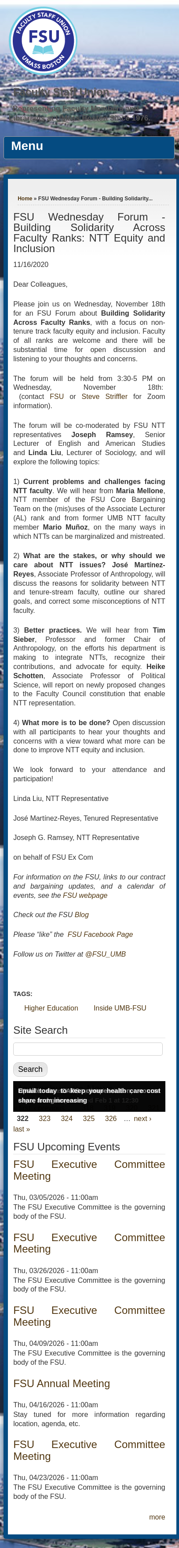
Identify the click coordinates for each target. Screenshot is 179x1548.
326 (111, 1118)
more (157, 1517)
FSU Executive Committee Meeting (89, 1169)
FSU (59, 396)
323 (45, 1118)
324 (67, 1118)
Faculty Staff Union (61, 92)
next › (142, 1118)
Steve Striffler (105, 396)
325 (89, 1118)
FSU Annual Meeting (61, 1383)
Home (25, 199)
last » (21, 1129)
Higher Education (51, 1008)
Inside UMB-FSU (120, 1008)
